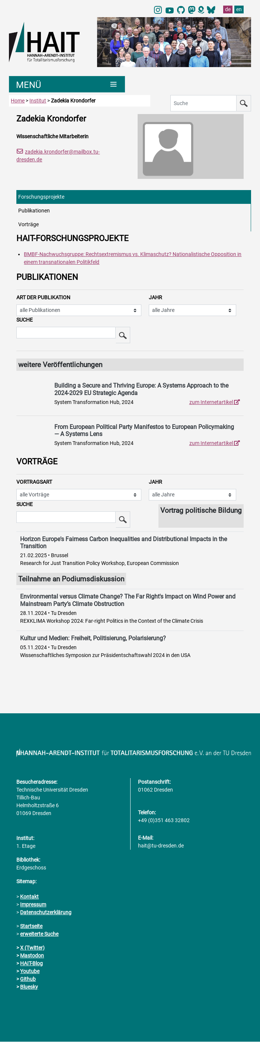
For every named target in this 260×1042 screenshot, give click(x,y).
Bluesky (29, 987)
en (239, 9)
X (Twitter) (32, 948)
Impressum (33, 905)
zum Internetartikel (214, 402)
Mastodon (32, 956)
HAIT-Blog (31, 964)
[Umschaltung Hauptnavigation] (67, 84)
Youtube (29, 972)
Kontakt (29, 897)
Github (28, 979)
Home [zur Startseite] (18, 101)
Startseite (31, 926)
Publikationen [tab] (34, 211)
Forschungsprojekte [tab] (41, 197)
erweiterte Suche (39, 934)
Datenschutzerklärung (45, 913)
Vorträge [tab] (28, 224)
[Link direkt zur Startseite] (49, 41)
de (228, 9)
